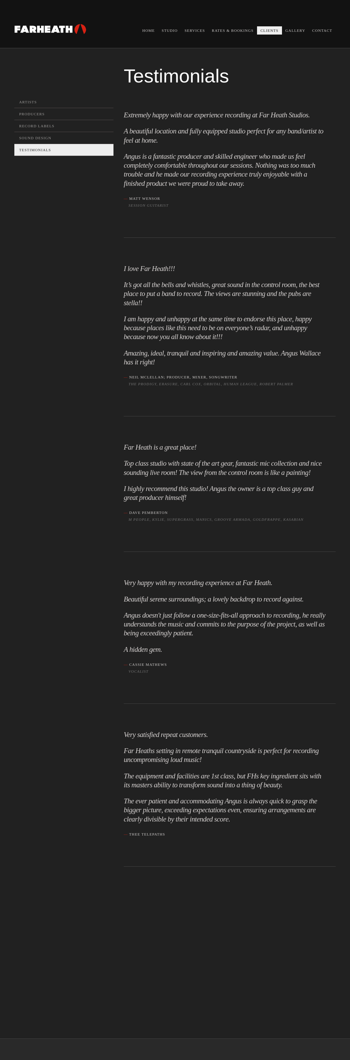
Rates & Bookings (233, 30)
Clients (269, 30)
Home (148, 30)
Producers (32, 114)
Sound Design (35, 138)
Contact (322, 30)
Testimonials (35, 150)
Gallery (295, 30)
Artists (28, 102)
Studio (170, 30)
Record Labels (36, 126)
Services (195, 30)
